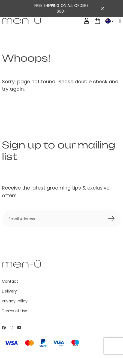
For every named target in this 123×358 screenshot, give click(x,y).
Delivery (9, 291)
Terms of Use (14, 311)
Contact (10, 281)
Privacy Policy (15, 301)
